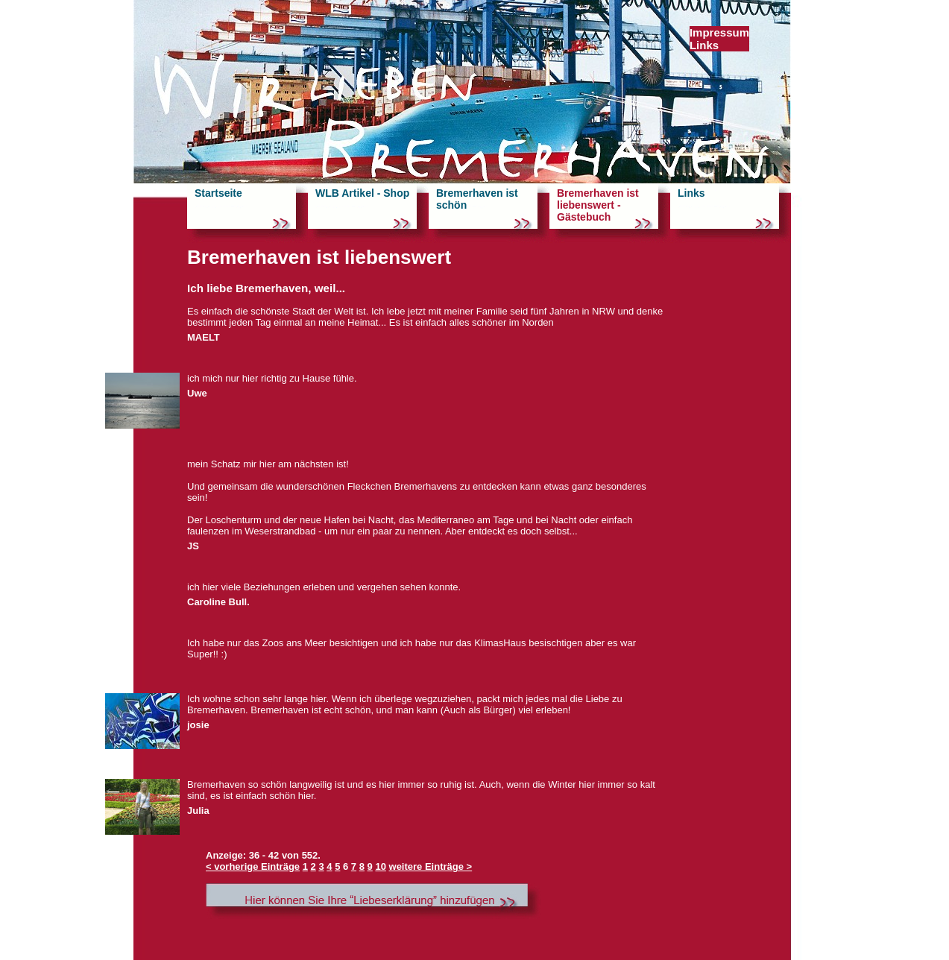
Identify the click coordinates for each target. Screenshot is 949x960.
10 (380, 866)
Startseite (218, 193)
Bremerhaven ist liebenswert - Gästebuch (598, 205)
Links (704, 45)
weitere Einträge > (431, 866)
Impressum (719, 32)
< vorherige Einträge (253, 866)
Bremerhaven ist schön (477, 199)
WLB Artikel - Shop (362, 193)
